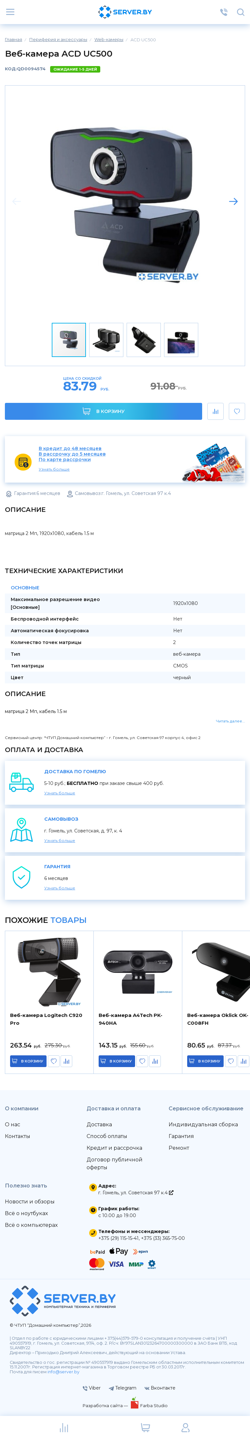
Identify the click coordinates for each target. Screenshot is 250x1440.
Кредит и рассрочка (114, 1148)
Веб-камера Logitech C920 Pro (46, 1019)
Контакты (17, 1136)
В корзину (104, 411)
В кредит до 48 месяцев (70, 448)
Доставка (99, 1124)
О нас (12, 1124)
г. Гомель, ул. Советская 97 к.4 (136, 1193)
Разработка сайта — (106, 1405)
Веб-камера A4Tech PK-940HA (130, 1019)
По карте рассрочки (65, 459)
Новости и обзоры (30, 1202)
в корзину (32, 1061)
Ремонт (179, 1148)
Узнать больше (54, 469)
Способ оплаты (107, 1136)
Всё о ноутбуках (26, 1213)
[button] (233, 201)
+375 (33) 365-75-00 (163, 1238)
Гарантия (181, 1136)
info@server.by (63, 1371)
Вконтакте (160, 1388)
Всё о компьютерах (31, 1225)
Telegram (122, 1388)
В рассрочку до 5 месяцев (72, 454)
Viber (92, 1388)
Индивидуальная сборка (203, 1124)
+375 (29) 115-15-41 (118, 1238)
